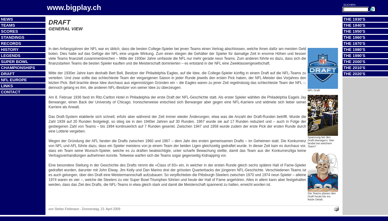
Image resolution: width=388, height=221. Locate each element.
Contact (10, 92)
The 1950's (354, 31)
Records (11, 43)
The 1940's (354, 25)
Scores (9, 31)
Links (7, 86)
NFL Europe (14, 80)
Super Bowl (14, 61)
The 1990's (354, 55)
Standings (13, 37)
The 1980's (354, 49)
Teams (8, 25)
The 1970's (354, 43)
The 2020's (354, 74)
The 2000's (354, 61)
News (7, 19)
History (10, 49)
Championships (18, 67)
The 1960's (354, 37)
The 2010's (354, 67)
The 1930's (354, 19)
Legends (10, 55)
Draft (8, 74)
